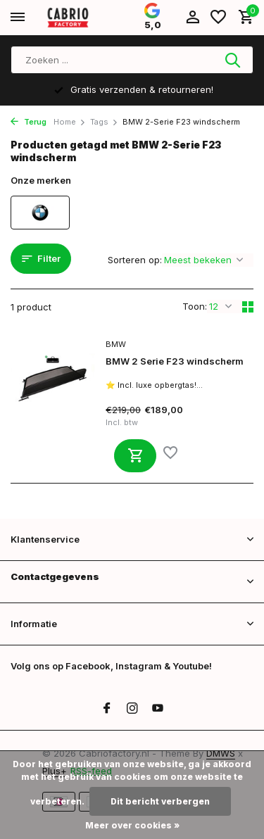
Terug (28, 122)
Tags (104, 122)
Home (70, 122)
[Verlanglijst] (218, 17)
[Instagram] (132, 708)
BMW (116, 344)
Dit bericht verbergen (160, 801)
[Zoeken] (132, 60)
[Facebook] (107, 708)
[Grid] (247, 307)
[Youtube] (157, 708)
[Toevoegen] (135, 455)
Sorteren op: (135, 259)
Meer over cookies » (132, 825)
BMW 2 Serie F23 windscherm (175, 361)
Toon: (194, 306)
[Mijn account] (192, 17)
